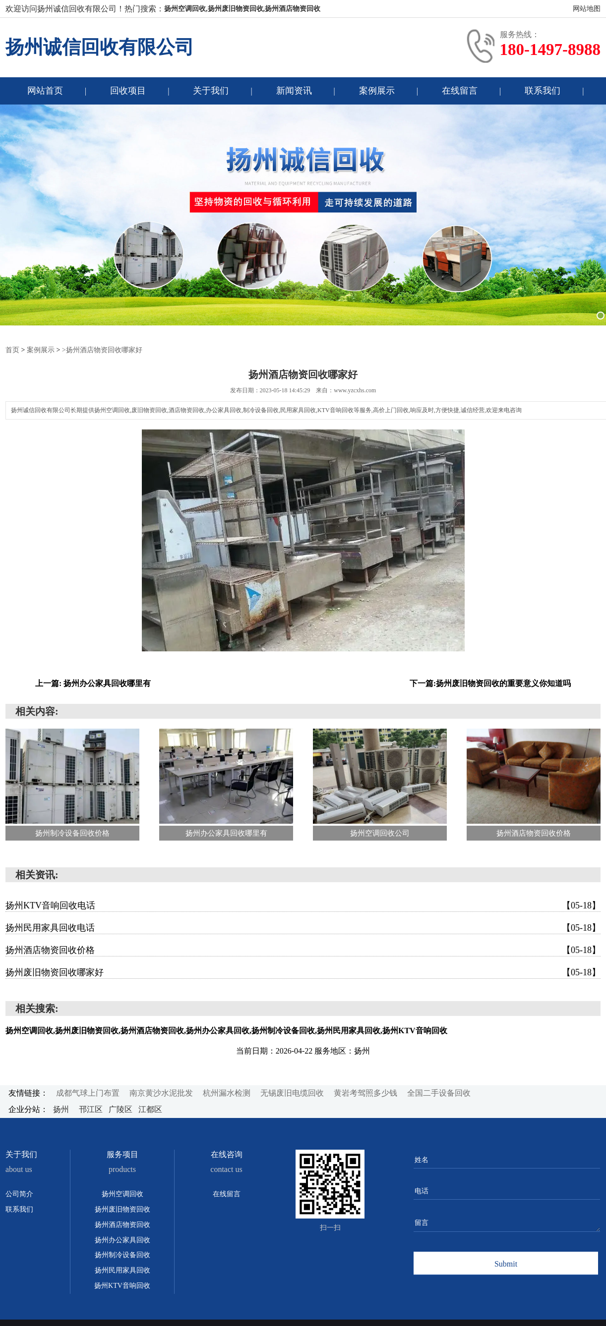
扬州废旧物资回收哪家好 (303, 972)
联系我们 (542, 91)
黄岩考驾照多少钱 (365, 1092)
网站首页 (45, 91)
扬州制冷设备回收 (122, 1254)
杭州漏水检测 (226, 1092)
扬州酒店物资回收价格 (303, 949)
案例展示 (377, 91)
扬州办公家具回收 (122, 1239)
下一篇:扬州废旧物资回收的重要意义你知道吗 (490, 683)
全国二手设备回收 (439, 1092)
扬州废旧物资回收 (122, 1209)
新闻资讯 (294, 91)
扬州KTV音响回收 (122, 1285)
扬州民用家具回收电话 (303, 927)
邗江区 (92, 1109)
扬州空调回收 (122, 1193)
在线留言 (460, 91)
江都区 (150, 1109)
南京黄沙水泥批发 (161, 1092)
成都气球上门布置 (88, 1092)
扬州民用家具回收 (122, 1269)
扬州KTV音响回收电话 (303, 905)
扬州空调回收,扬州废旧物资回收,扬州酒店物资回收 (242, 8)
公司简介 (19, 1193)
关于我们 (211, 91)
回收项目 (128, 91)
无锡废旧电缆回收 (292, 1092)
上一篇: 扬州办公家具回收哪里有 (93, 683)
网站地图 (587, 8)
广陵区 (121, 1109)
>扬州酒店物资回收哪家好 (102, 349)
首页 (12, 349)
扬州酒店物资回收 (122, 1224)
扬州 (62, 1109)
